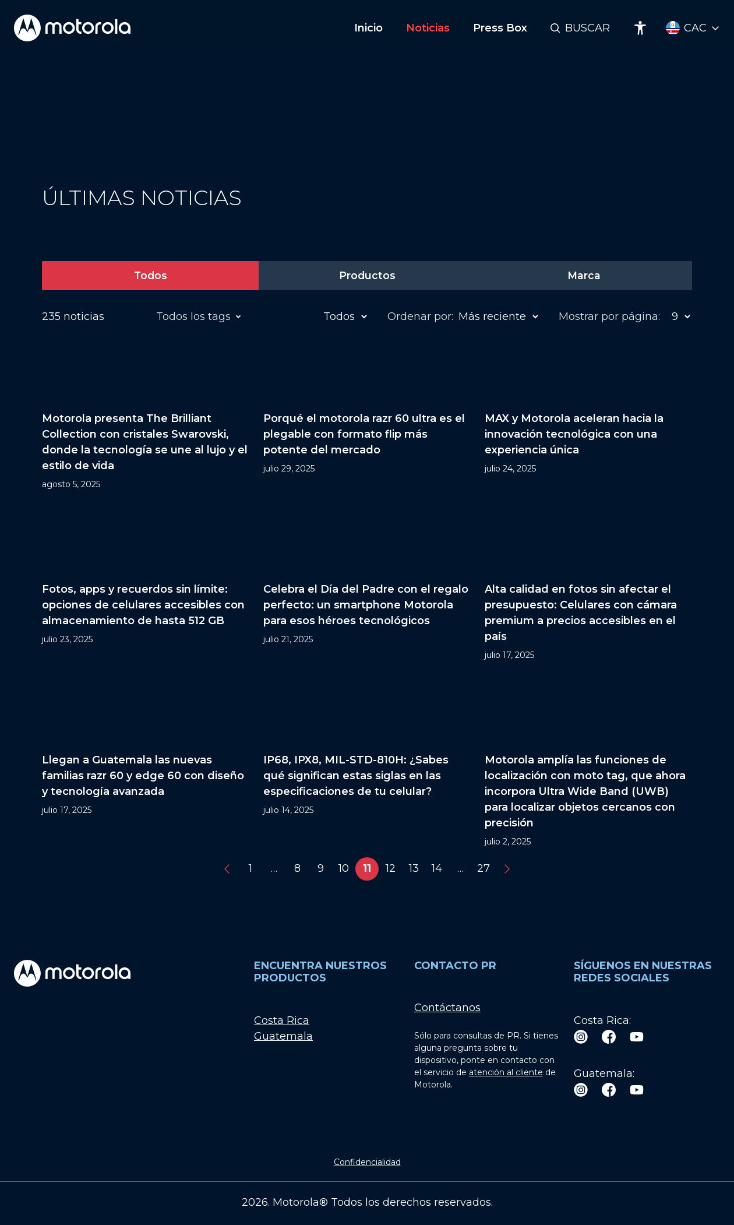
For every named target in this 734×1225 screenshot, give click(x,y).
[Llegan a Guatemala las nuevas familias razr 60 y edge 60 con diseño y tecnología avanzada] (145, 766)
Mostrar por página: (609, 316)
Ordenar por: (420, 316)
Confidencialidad (367, 1162)
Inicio (368, 28)
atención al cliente (506, 1073)
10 (343, 869)
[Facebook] (609, 1036)
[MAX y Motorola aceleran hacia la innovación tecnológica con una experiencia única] (588, 417)
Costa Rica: (602, 1020)
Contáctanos (447, 1008)
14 (437, 869)
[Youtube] (637, 1036)
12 (391, 869)
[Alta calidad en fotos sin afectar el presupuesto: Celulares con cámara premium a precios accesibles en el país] (588, 587)
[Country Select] (693, 28)
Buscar (587, 28)
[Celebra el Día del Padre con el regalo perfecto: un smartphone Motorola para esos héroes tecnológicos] (367, 587)
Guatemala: (604, 1073)
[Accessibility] (640, 28)
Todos (150, 275)
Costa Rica (281, 1020)
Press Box (500, 28)
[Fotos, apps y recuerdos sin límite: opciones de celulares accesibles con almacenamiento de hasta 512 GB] (145, 587)
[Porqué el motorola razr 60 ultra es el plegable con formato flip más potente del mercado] (367, 417)
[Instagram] (581, 1036)
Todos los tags (195, 316)
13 (414, 869)
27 (483, 869)
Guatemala (283, 1036)
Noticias (428, 28)
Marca (584, 275)
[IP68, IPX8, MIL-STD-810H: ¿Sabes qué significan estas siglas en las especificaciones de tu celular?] (367, 766)
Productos (367, 275)
